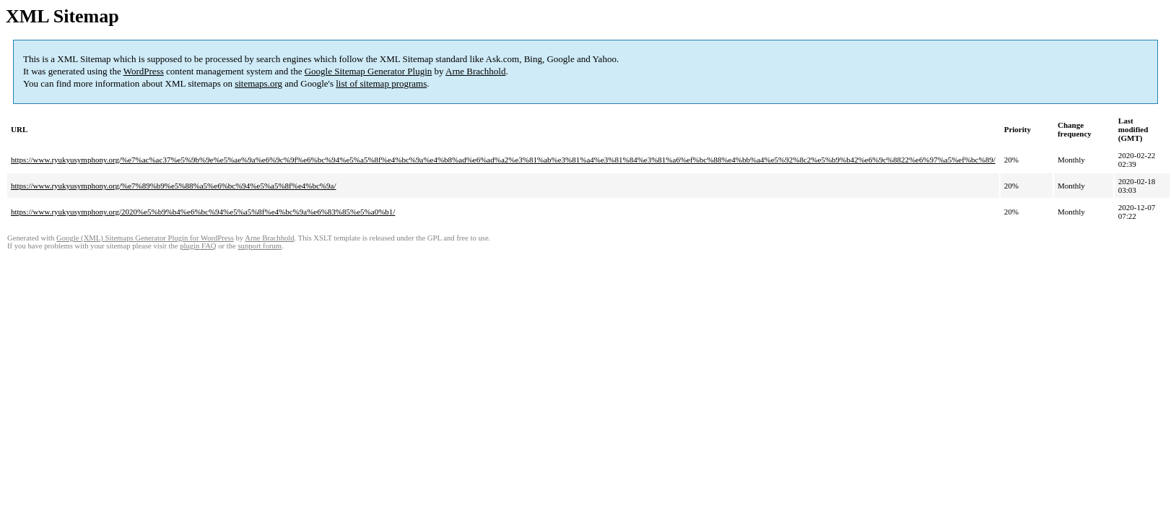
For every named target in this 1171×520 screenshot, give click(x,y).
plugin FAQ (198, 246)
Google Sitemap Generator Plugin (368, 71)
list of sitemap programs (381, 83)
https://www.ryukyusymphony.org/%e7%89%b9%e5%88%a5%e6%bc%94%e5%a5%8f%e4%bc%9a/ (173, 185)
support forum (260, 246)
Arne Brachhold (475, 71)
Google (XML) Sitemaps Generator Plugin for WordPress (145, 238)
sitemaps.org (258, 83)
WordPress (143, 71)
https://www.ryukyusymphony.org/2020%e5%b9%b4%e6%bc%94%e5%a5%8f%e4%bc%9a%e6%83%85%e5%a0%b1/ (203, 211)
